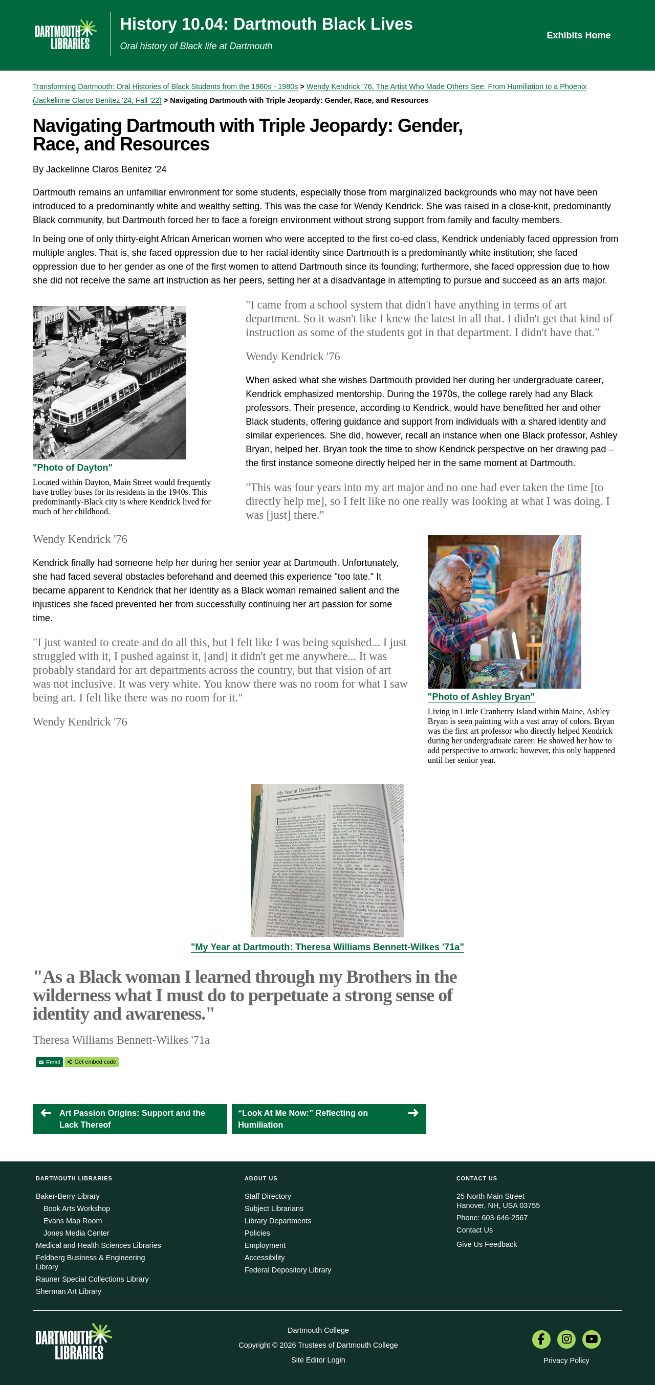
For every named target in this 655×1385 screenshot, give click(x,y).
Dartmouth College (318, 1330)
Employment (265, 1245)
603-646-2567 (505, 1218)
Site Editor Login (318, 1360)
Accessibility (265, 1258)
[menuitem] (541, 1340)
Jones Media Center (76, 1233)
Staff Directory (268, 1196)
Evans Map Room (72, 1221)
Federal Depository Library (288, 1270)
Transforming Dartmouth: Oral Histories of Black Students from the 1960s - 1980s (165, 86)
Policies (257, 1233)
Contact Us (474, 1230)
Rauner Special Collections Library (92, 1279)
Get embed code (95, 1062)
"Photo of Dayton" (73, 468)
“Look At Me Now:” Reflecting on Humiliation (303, 1118)
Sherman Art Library (68, 1291)
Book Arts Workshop (76, 1208)
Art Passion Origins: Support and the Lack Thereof (132, 1118)
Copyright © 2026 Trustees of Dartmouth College (318, 1345)
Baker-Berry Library (68, 1196)
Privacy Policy (566, 1360)
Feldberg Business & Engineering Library (90, 1262)
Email (53, 1062)
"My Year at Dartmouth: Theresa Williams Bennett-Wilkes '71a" (327, 947)
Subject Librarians (274, 1208)
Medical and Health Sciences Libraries (98, 1245)
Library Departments (278, 1221)
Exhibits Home (578, 35)
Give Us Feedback (486, 1244)
